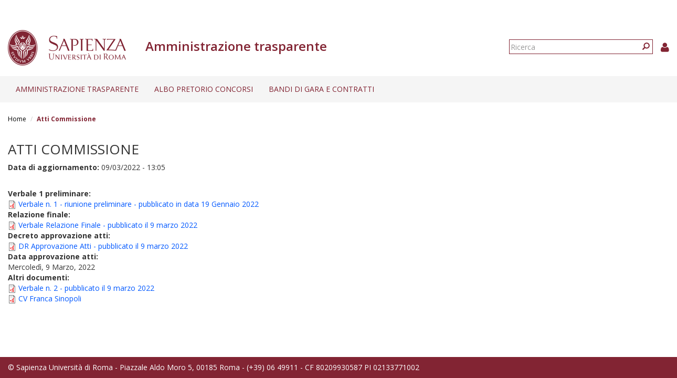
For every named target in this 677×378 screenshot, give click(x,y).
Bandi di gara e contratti (321, 89)
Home (17, 118)
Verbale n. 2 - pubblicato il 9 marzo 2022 (86, 288)
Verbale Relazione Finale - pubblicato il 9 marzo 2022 (107, 225)
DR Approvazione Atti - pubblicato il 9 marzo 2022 (103, 246)
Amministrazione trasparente (77, 89)
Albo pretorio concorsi (203, 89)
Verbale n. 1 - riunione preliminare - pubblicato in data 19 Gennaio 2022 (138, 204)
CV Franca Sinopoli (49, 298)
